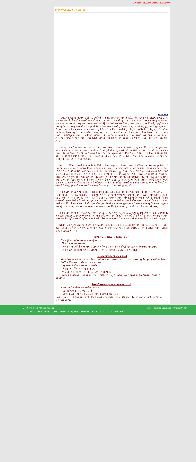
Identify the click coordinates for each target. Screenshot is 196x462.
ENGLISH (163, 114)
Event (54, 312)
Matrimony (85, 312)
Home (31, 312)
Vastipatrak (73, 312)
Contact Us (119, 312)
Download (96, 312)
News (46, 312)
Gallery (62, 312)
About (39, 312)
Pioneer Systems (181, 308)
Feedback (108, 312)
